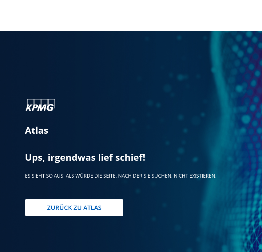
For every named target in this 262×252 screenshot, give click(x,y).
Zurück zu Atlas (74, 207)
